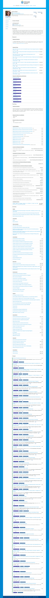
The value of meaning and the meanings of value (20, 501)
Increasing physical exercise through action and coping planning (22, 414)
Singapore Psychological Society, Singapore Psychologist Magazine (22, 330)
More (17, 360)
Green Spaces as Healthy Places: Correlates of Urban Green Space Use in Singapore (25, 391)
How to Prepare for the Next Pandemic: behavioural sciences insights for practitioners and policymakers (26, 363)
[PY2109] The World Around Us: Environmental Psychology (21, 144)
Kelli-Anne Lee (15, 80)
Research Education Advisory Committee (19, 240)
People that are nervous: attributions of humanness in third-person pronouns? (24, 583)
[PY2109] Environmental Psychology (18, 134)
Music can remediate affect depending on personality (21, 567)
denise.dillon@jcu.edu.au (17, 24)
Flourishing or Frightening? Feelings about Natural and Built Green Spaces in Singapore (26, 381)
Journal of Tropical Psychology (17, 327)
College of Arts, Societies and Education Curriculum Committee (22, 246)
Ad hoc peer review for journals (17, 225)
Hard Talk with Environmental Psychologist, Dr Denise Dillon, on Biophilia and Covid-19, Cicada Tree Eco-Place (26, 211)
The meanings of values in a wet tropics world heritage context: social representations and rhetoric (26, 545)
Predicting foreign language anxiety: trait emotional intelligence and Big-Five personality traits (26, 518)
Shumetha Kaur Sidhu (16, 77)
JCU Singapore (15, 332)
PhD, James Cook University (17, 263)
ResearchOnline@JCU (25, 385)
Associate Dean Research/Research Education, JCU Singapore (22, 275)
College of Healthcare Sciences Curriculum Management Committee (23, 243)
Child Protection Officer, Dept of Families (19, 289)
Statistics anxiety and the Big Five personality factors (20, 473)
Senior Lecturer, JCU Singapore (17, 276)
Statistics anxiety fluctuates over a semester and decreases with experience (24, 562)
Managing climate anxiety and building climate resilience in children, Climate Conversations (26, 214)
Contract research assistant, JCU (17, 281)
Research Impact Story (22, 43)
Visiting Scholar (15, 306)
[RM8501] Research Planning (17, 139)
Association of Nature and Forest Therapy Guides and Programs (22, 324)
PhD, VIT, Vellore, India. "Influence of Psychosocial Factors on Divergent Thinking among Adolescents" (26, 234)
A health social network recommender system (19, 496)
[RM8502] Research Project (17, 141)
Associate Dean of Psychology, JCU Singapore (19, 278)
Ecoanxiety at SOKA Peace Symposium (18, 342)
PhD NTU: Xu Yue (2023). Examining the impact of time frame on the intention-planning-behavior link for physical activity (25, 229)
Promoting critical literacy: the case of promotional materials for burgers (23, 441)
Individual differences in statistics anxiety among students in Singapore (23, 528)
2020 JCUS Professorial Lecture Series (18, 347)
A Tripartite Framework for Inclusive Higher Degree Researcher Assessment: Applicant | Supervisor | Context (26, 551)
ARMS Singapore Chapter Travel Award (18, 312)
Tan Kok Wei (14, 94)
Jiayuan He (14, 83)
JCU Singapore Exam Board (17, 251)
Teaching (7, 24)
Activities (34, 5)
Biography (7, 20)
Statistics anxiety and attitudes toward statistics (20, 523)
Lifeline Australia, (15, 351)
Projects (31, 5)
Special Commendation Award (17, 301)
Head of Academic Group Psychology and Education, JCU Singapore (22, 286)
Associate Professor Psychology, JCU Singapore (19, 273)
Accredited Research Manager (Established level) (20, 309)
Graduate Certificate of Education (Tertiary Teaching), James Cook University (24, 264)
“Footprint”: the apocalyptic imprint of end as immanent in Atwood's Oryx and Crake (25, 452)
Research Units (22, 5)
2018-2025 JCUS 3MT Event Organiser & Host (19, 341)
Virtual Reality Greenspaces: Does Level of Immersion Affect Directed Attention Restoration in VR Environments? (26, 397)
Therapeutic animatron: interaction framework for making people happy (23, 578)
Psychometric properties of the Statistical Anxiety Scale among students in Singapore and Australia (26, 557)
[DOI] (18, 372)
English (14, 220)
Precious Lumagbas (15, 100)
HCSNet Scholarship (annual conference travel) (19, 316)
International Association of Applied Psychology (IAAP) (21, 319)
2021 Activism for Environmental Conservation (19, 339)
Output (7, 28)
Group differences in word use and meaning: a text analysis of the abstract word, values (26, 539)
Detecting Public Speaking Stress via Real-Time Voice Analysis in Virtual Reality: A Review (26, 512)
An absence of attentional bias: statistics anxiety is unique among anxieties (24, 457)
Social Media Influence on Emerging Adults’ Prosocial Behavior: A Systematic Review (25, 386)
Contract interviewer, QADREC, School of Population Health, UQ (22, 284)
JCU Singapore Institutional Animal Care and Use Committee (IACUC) (23, 254)
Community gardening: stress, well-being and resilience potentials (22, 430)
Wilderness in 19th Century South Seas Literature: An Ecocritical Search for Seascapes (25, 419)
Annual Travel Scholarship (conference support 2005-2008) (21, 304)
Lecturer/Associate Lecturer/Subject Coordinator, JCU (20, 283)
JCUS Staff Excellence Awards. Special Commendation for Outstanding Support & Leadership (26, 299)
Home (14, 5)
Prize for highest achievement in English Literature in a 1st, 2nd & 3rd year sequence (25, 296)
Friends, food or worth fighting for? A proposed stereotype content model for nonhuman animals (26, 403)
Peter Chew (14, 91)
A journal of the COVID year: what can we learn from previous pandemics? (24, 588)
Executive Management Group (17, 257)
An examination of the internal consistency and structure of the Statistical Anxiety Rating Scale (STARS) (26, 447)
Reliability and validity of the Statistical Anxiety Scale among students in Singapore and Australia (26, 491)
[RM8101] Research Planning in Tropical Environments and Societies (23, 129)
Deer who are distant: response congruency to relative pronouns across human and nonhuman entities (26, 425)
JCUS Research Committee (16, 259)
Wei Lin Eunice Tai (15, 97)
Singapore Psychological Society (17, 329)
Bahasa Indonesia (15, 221)
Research (7, 22)
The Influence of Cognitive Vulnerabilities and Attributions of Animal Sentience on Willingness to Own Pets (26, 375)
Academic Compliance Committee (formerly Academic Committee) (22, 249)
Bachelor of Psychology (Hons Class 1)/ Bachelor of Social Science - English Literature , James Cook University (26, 267)
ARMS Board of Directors (16, 335)
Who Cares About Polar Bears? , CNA (18, 216)
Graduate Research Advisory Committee (18, 238)
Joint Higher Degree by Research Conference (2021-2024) (21, 227)
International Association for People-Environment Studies (21, 318)
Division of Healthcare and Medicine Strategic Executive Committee (22, 241)
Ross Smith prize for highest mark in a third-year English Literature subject (24, 298)
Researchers (18, 5)
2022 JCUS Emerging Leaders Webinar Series (19, 344)
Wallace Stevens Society (16, 321)
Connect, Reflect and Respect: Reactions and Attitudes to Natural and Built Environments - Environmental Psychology (25, 203)
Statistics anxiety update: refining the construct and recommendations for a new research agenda (26, 479)
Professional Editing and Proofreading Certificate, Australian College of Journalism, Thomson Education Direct (26, 269)
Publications (27, 5)
